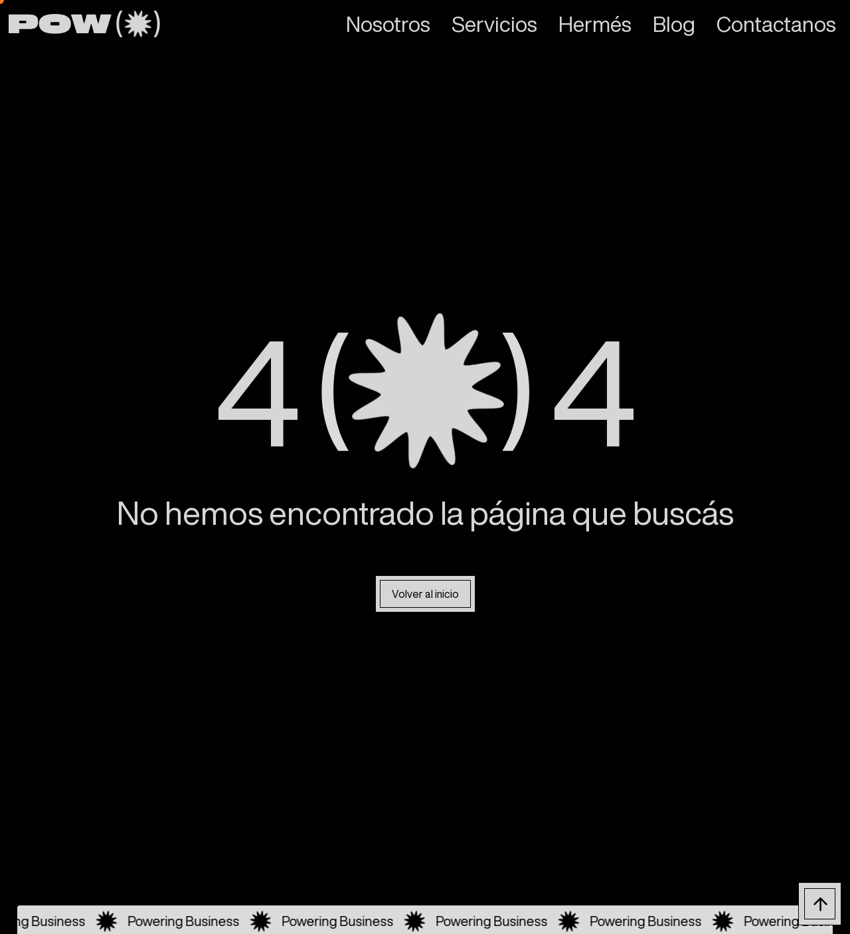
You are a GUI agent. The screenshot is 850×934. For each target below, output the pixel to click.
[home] (84, 24)
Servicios (494, 24)
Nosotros (388, 24)
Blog (674, 24)
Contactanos (776, 24)
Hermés (595, 24)
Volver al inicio (425, 594)
